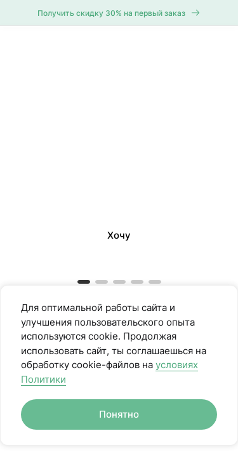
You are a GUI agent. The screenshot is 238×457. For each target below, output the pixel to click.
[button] (119, 72)
